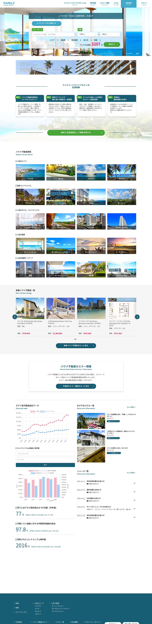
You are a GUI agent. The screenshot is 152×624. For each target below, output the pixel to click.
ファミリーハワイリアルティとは (75, 4)
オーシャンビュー (58, 606)
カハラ (37, 608)
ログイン (144, 4)
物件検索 (93, 4)
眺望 (98, 40)
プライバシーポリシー (93, 622)
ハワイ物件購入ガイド (114, 460)
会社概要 (74, 622)
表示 (45, 476)
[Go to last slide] (14, 322)
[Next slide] (137, 322)
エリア (54, 40)
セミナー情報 (104, 4)
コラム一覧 (60, 622)
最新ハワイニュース (113, 428)
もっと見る (131, 414)
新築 (17, 607)
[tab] (75, 345)
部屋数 (65, 40)
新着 (17, 603)
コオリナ (38, 614)
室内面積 (76, 40)
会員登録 (129, 4)
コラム (116, 4)
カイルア (38, 611)
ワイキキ (38, 606)
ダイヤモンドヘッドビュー (61, 608)
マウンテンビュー (58, 611)
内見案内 (19, 622)
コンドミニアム (21, 612)
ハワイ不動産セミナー (41, 622)
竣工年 (88, 40)
